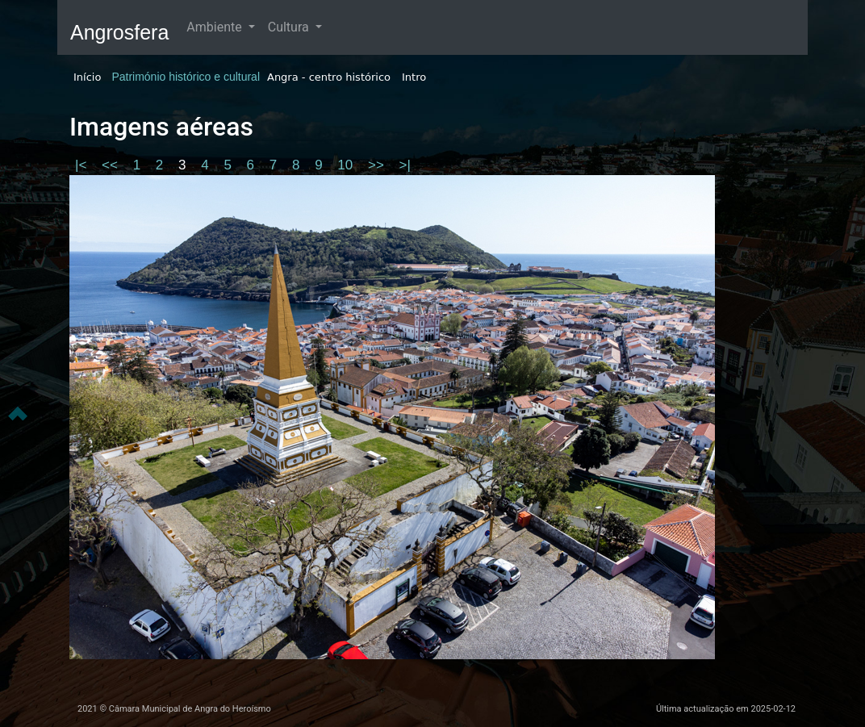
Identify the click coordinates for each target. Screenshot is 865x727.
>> (378, 165)
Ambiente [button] (215, 27)
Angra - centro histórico (329, 77)
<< (112, 165)
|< (82, 165)
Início (87, 77)
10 (347, 165)
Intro (414, 77)
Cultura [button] (290, 27)
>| (405, 165)
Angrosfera (119, 32)
